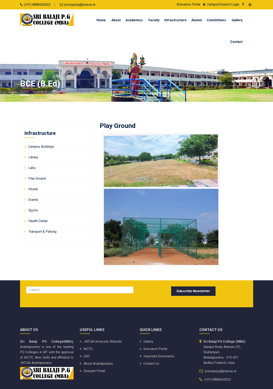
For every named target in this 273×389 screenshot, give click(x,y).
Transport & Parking (42, 232)
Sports (33, 210)
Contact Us (151, 364)
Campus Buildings (41, 147)
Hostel (33, 189)
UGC (87, 356)
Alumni (196, 20)
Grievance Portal (188, 4)
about (40, 95)
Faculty (154, 20)
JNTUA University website (103, 341)
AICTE (88, 349)
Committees (216, 20)
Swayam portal (94, 371)
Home (101, 20)
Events (33, 200)
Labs (32, 168)
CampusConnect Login (220, 4)
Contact (236, 42)
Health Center (38, 221)
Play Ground (37, 178)
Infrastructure (175, 20)
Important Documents (159, 356)
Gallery (237, 20)
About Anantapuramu (98, 364)
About (116, 20)
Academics (134, 20)
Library (33, 157)
